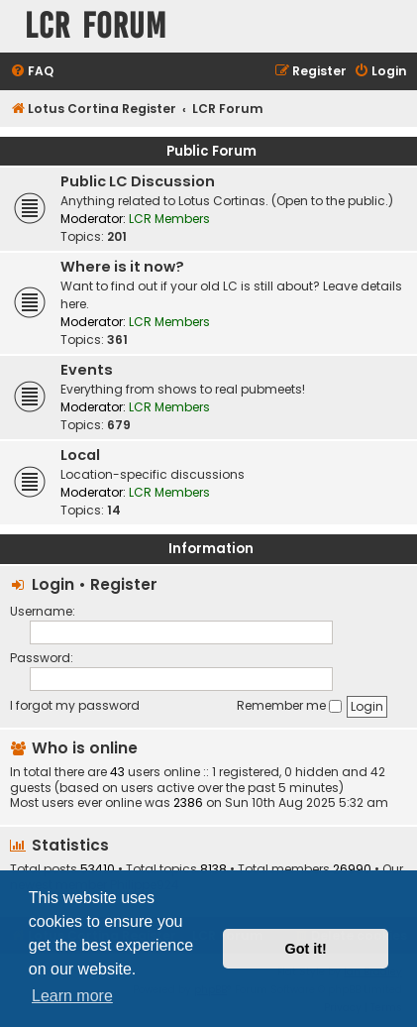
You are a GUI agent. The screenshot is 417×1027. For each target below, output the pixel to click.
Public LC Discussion (137, 181)
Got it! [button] (306, 949)
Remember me (289, 705)
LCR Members (169, 218)
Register (123, 584)
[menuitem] (31, 71)
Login (53, 584)
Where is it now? (122, 267)
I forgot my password (75, 705)
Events (86, 370)
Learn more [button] (72, 995)
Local (80, 455)
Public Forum (211, 151)
